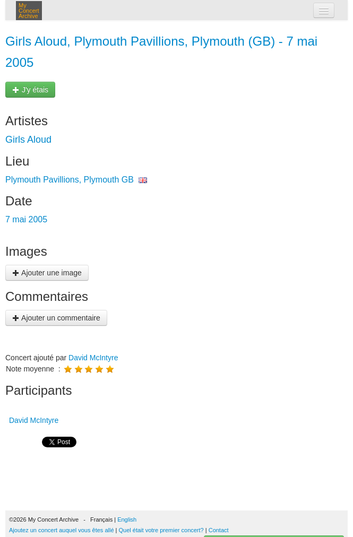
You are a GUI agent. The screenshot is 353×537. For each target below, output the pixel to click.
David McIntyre (93, 357)
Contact (219, 530)
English (126, 519)
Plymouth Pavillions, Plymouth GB (69, 179)
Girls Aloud (28, 139)
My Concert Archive (29, 10)
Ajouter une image (47, 272)
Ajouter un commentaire (56, 318)
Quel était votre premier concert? (161, 530)
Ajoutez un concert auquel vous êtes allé (61, 530)
